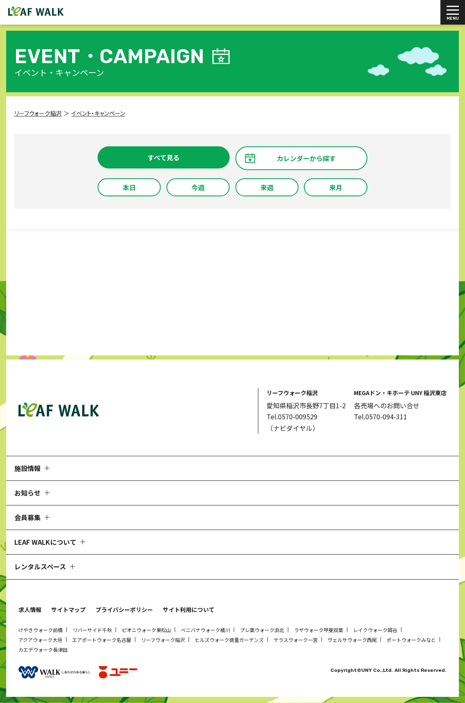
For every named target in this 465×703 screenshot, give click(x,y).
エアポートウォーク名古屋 (101, 639)
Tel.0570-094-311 (380, 416)
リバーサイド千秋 (92, 629)
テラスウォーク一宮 (296, 639)
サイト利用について (188, 609)
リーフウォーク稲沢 (163, 639)
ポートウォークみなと (411, 639)
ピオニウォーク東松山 (146, 629)
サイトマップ (68, 609)
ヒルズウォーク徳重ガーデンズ (229, 639)
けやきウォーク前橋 (40, 629)
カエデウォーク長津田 (43, 649)
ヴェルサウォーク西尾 (352, 639)
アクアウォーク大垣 (40, 639)
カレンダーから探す (306, 158)
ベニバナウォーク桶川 (205, 629)
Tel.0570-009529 (292, 416)
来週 (267, 187)
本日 (129, 187)
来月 (335, 187)
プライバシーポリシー (124, 609)
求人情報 (29, 609)
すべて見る (164, 157)
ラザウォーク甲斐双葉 (318, 629)
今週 (198, 187)
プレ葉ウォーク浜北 (262, 629)
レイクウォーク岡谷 (375, 629)
